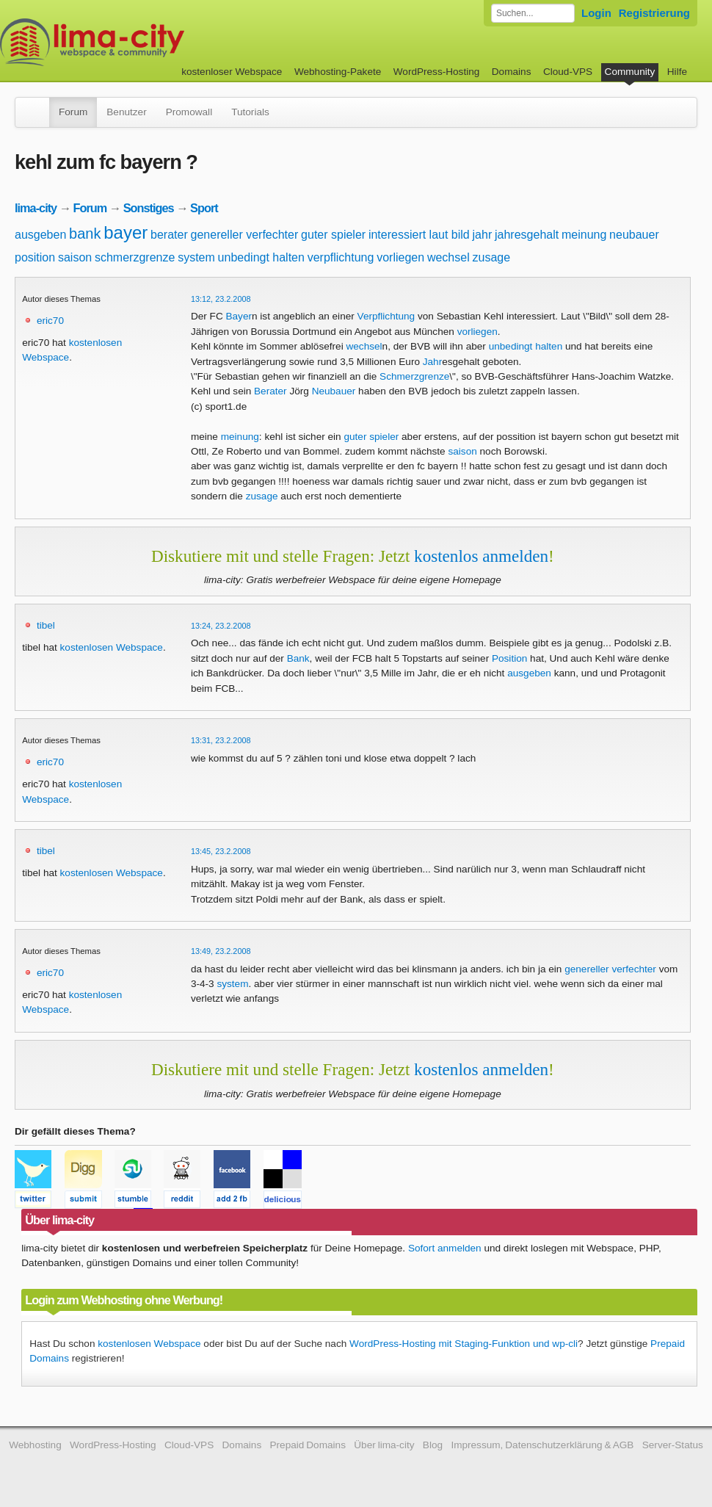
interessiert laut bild (419, 234)
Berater (270, 391)
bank (85, 233)
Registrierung (654, 13)
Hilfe (677, 71)
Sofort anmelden (445, 1248)
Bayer (238, 316)
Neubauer (334, 391)
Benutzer (126, 112)
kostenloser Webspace (231, 71)
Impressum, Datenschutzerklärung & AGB (542, 1444)
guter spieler (333, 234)
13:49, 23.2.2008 (221, 951)
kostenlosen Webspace (111, 647)
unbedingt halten (261, 257)
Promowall (189, 112)
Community (630, 71)
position (35, 257)
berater (169, 234)
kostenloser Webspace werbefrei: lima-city (147, 42)
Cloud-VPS (567, 71)
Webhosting (35, 1444)
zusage (492, 257)
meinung (584, 234)
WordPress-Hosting (436, 71)
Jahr (432, 361)
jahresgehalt (527, 234)
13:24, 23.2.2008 (221, 625)
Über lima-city (384, 1444)
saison (75, 257)
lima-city (36, 207)
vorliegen (400, 257)
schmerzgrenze (135, 257)
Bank (298, 658)
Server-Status (672, 1444)
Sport (204, 207)
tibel (46, 625)
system (196, 257)
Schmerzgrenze (414, 376)
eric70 (50, 320)
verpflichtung (341, 257)
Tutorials (250, 112)
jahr (483, 234)
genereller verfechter (245, 234)
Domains (511, 71)
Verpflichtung (386, 316)
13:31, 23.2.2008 (221, 740)
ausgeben (40, 234)
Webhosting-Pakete (337, 71)
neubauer (634, 234)
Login (596, 13)
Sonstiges (148, 207)
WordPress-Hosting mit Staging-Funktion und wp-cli (463, 1343)
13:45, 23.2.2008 (221, 851)
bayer (125, 232)
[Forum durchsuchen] (533, 13)
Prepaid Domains (308, 1444)
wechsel (448, 257)
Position (509, 658)
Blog (433, 1444)
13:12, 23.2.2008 (221, 298)
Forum (73, 112)
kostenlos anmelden (481, 555)
